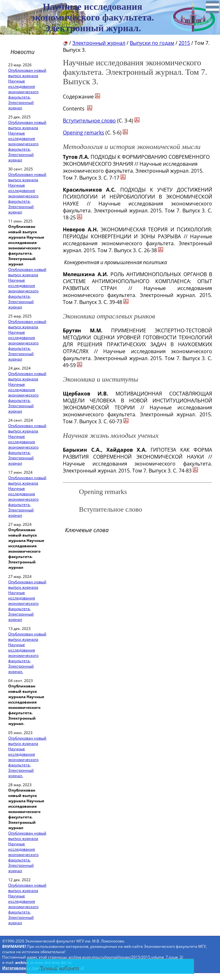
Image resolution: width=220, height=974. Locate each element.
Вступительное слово (89, 120)
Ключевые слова (87, 530)
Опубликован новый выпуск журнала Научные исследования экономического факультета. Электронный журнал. (27, 652)
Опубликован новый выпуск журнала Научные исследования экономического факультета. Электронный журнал (27, 89)
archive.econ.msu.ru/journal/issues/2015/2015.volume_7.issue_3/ (125, 957)
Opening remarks (83, 132)
